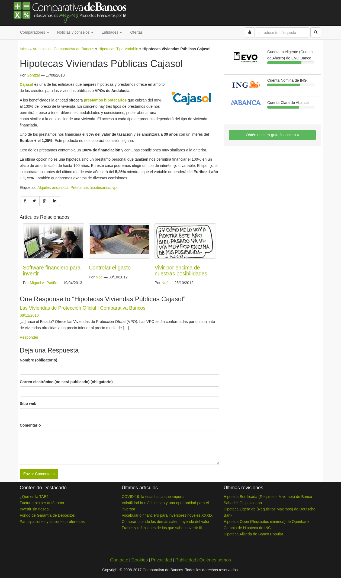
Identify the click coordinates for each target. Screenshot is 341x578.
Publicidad (185, 560)
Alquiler (43, 187)
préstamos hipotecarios (105, 100)
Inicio (24, 49)
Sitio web (28, 403)
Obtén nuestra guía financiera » (272, 135)
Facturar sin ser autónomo (42, 503)
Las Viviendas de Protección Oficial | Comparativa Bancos (83, 308)
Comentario (30, 425)
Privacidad (161, 560)
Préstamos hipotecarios (90, 187)
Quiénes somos (215, 560)
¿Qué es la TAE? (34, 496)
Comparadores (34, 32)
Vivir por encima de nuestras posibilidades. (181, 271)
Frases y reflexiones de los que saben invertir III (162, 528)
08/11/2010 (29, 315)
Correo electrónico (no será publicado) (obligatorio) (66, 382)
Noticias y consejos (75, 32)
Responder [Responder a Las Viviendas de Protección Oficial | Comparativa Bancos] (29, 337)
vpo (115, 187)
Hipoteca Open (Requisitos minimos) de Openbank (266, 521)
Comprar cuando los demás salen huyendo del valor (166, 521)
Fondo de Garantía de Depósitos (47, 515)
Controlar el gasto (110, 268)
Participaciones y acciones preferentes (52, 521)
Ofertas (136, 32)
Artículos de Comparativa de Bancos (63, 49)
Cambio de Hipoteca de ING (247, 528)
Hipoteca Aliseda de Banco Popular (253, 534)
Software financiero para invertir (51, 271)
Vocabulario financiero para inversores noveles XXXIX (167, 515)
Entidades (111, 32)
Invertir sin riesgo (34, 509)
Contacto (119, 560)
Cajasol (26, 84)
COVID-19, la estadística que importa (153, 496)
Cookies (139, 560)
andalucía (60, 187)
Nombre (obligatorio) (38, 360)
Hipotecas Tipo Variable (118, 49)
